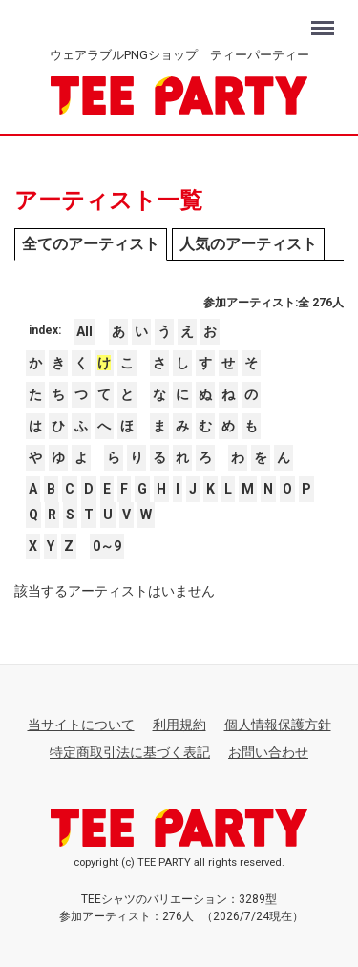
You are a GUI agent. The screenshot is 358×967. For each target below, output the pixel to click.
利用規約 (179, 724)
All (84, 331)
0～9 (107, 546)
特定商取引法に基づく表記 (130, 752)
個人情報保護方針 (277, 724)
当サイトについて (81, 724)
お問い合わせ (268, 752)
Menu (325, 20)
